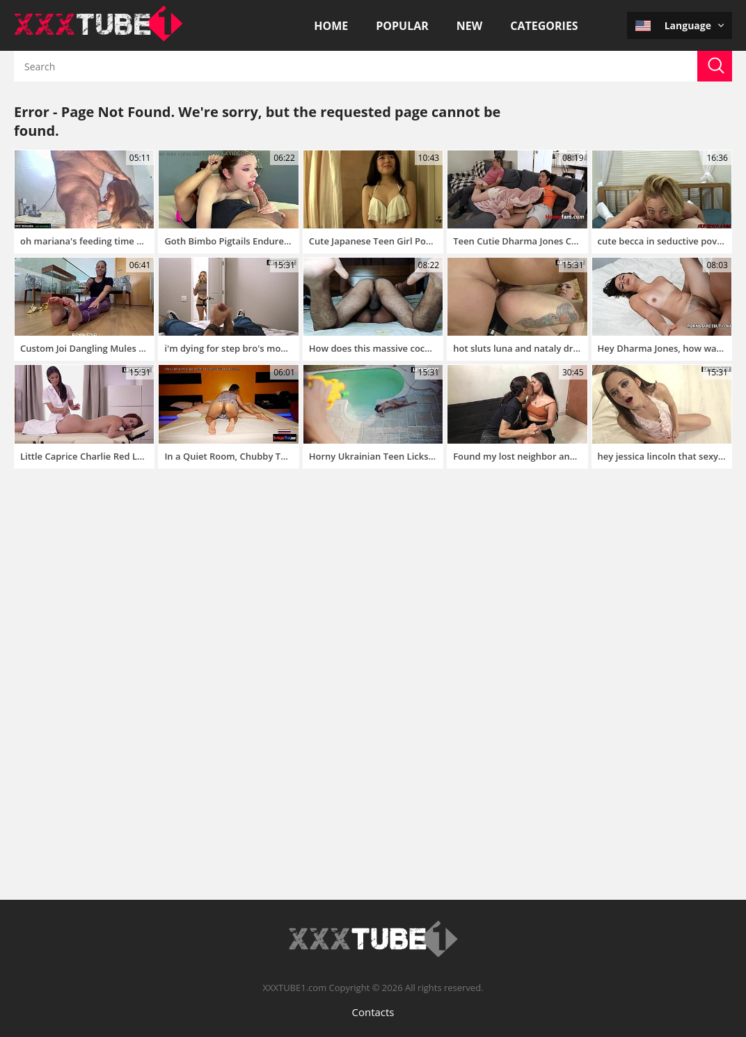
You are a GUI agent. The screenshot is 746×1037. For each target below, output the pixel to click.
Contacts (372, 1012)
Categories (544, 25)
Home (331, 25)
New (469, 25)
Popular (402, 25)
